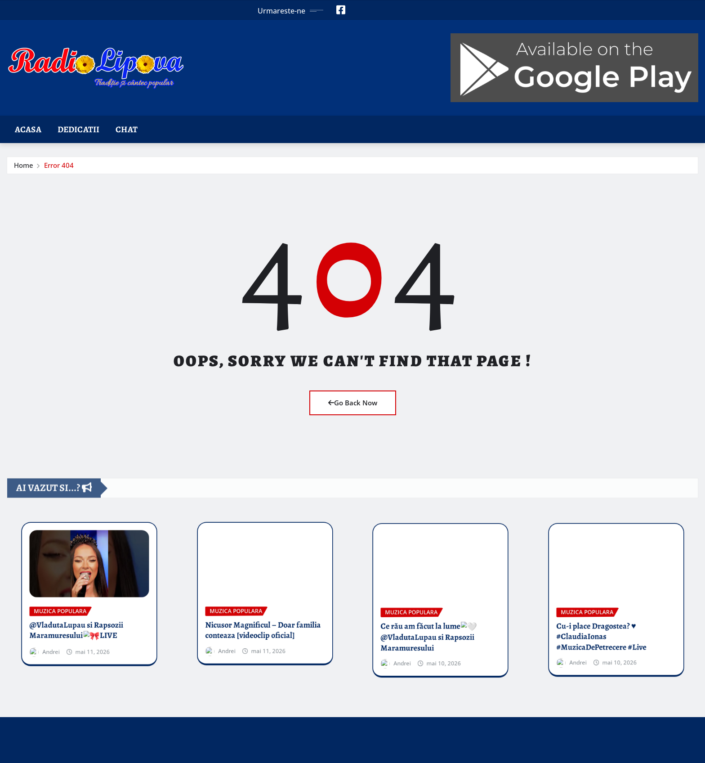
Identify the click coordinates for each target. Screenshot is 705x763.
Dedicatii (78, 129)
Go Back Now (352, 402)
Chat (127, 129)
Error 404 (59, 165)
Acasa (28, 129)
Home (23, 165)
